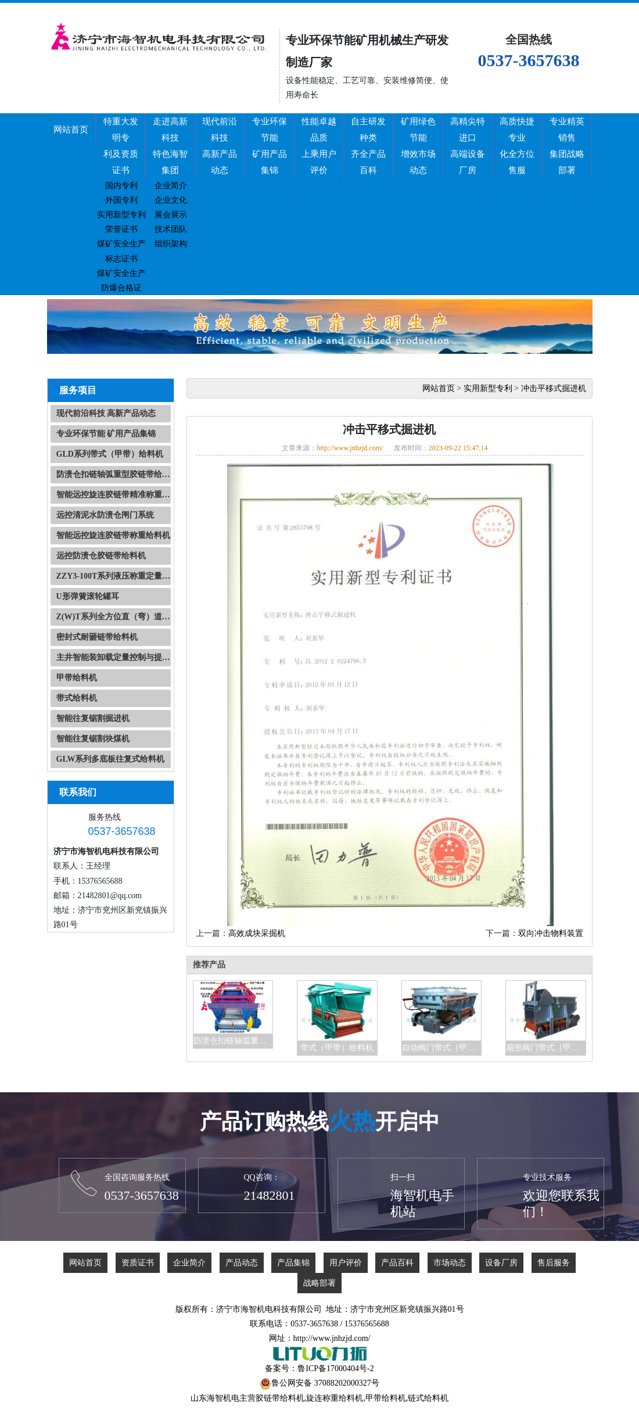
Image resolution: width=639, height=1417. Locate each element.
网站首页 (70, 129)
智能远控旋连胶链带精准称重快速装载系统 (113, 494)
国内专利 (121, 185)
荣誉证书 (121, 229)
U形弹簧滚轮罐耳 (87, 596)
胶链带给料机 (280, 1398)
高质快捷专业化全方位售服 (517, 146)
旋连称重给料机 (334, 1398)
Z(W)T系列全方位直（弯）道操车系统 (113, 616)
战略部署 (319, 1283)
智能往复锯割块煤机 (93, 738)
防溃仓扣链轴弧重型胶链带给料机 (113, 474)
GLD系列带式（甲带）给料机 (109, 454)
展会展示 (171, 214)
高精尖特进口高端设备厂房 (467, 146)
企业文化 (171, 200)
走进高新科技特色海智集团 (170, 146)
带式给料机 (76, 698)
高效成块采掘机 (256, 933)
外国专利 (121, 200)
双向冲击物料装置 (550, 933)
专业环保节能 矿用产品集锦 (106, 433)
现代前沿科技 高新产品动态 (106, 413)
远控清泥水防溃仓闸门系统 (105, 515)
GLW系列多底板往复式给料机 (110, 759)
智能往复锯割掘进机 (93, 718)
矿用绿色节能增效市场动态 (418, 146)
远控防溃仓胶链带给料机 (101, 555)
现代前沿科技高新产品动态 (219, 146)
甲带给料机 (76, 677)
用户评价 (345, 1262)
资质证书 (137, 1262)
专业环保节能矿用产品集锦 (269, 146)
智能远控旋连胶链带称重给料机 (113, 535)
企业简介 (171, 185)
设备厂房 (501, 1262)
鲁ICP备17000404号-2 (335, 1368)
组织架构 (171, 243)
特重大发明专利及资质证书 (120, 146)
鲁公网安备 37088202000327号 (325, 1383)
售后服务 (553, 1262)
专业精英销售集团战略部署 (567, 146)
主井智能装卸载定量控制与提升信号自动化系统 (113, 657)
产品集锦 (293, 1262)
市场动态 (449, 1262)
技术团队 (171, 229)
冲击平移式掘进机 (553, 388)
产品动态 (241, 1262)
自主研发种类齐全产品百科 (368, 146)
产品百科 (397, 1262)
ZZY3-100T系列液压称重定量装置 (113, 576)
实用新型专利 (121, 214)
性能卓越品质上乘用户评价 (318, 146)
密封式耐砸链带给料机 (97, 637)
